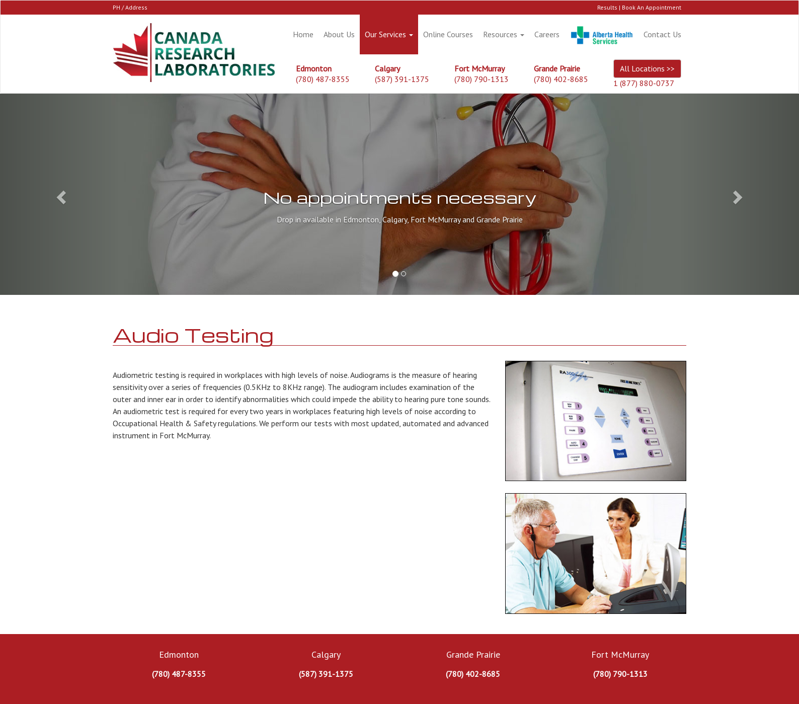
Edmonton (179, 654)
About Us (339, 34)
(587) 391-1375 (402, 79)
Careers (547, 34)
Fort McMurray (620, 654)
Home (303, 34)
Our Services (389, 34)
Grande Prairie (473, 654)
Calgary (326, 654)
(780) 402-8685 (561, 79)
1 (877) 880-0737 (643, 83)
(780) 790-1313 (481, 79)
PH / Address (130, 7)
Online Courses (448, 34)
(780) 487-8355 (323, 79)
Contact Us (662, 34)
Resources (503, 34)
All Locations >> (647, 68)
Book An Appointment (651, 7)
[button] (60, 194)
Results (607, 7)
